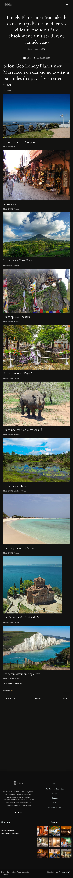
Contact (55, 798)
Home (30, 49)
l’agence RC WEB (65, 872)
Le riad (54, 793)
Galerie (54, 803)
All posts (38, 698)
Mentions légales (54, 807)
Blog (36, 49)
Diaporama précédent (14, 683)
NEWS (43, 49)
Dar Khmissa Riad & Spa (55, 789)
